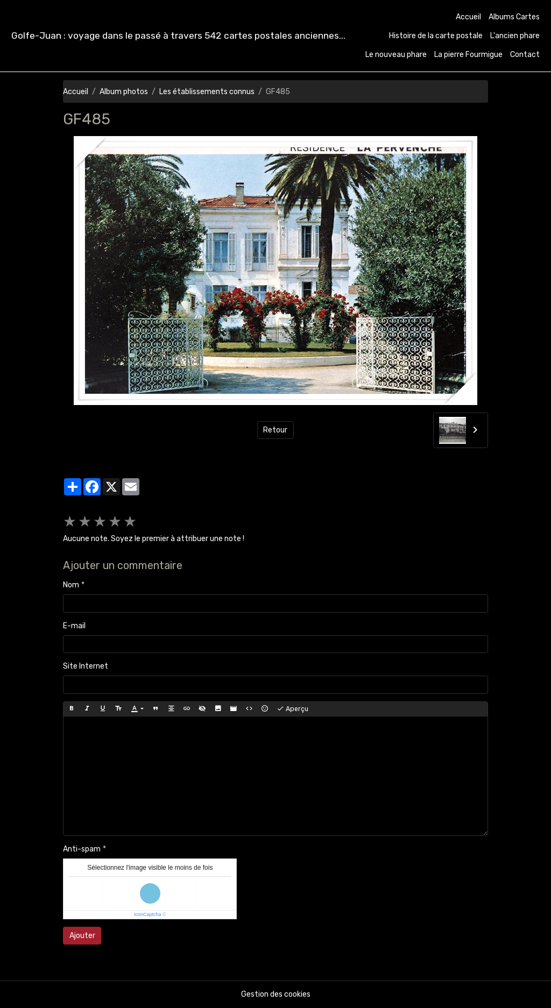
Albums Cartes (514, 17)
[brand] (178, 35)
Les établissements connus (207, 91)
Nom (71, 585)
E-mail (74, 625)
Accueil (468, 17)
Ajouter (82, 935)
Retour (275, 430)
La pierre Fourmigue (468, 54)
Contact (525, 54)
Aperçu (292, 709)
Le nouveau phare (396, 54)
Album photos (124, 91)
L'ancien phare (515, 35)
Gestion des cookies (275, 994)
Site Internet (85, 666)
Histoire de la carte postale (436, 35)
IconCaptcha (147, 914)
